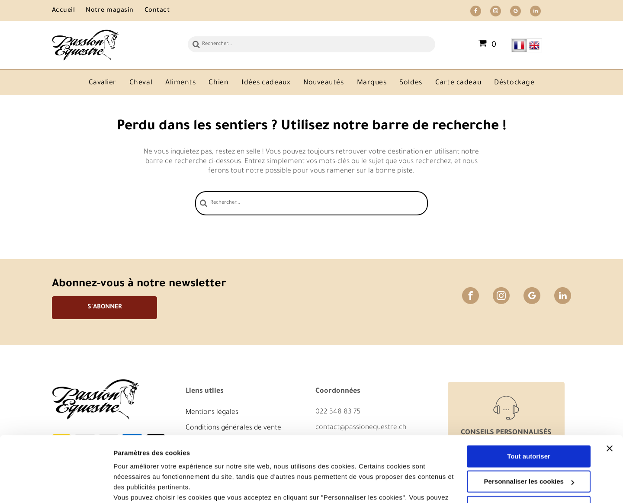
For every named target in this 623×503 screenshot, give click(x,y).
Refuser (529, 451)
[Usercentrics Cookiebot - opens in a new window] (56, 486)
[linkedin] (535, 12)
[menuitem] (69, 11)
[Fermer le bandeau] (610, 392)
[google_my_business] (515, 12)
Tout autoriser (528, 400)
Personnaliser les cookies (529, 425)
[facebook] (475, 12)
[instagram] (495, 12)
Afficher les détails (142, 486)
